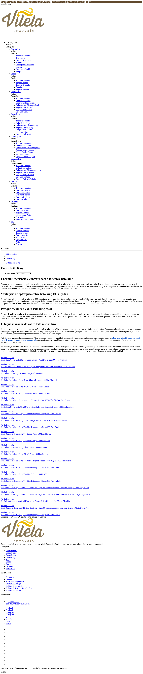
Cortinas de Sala (22, 235)
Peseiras (19, 67)
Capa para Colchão (23, 69)
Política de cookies (13, 590)
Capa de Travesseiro (24, 60)
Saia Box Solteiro (23, 177)
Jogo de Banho (22, 83)
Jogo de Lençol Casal (24, 107)
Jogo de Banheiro (23, 89)
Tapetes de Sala (22, 233)
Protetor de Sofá (22, 231)
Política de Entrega (13, 584)
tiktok (8, 621)
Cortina (14, 181)
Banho (13, 74)
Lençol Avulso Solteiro (25, 175)
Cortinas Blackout (23, 195)
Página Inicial (11, 254)
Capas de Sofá (21, 240)
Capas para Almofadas (25, 65)
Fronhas (19, 62)
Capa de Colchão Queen (25, 157)
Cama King (15, 114)
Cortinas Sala (21, 199)
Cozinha (14, 201)
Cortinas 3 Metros (23, 192)
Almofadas (20, 237)
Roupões (19, 87)
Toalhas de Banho (23, 85)
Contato (9, 579)
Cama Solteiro (16, 159)
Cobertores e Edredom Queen (28, 148)
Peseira (19, 244)
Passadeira (20, 217)
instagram (10, 612)
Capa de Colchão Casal (25, 103)
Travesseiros (21, 58)
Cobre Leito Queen (23, 145)
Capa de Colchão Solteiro (26, 179)
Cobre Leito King (23, 123)
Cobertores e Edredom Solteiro (28, 170)
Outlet (6, 248)
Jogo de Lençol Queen (25, 150)
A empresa (10, 577)
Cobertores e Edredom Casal (27, 105)
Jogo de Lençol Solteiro (25, 172)
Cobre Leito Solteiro (24, 168)
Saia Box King (22, 132)
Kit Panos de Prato (23, 215)
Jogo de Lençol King (24, 127)
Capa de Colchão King (25, 134)
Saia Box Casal (22, 112)
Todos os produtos (23, 56)
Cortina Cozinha (22, 210)
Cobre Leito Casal (23, 101)
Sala (12, 222)
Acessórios (15, 49)
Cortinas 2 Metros (23, 190)
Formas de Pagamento (15, 581)
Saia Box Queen (22, 154)
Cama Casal (16, 92)
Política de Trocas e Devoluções (19, 588)
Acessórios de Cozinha (25, 219)
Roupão (19, 71)
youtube (9, 617)
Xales (18, 242)
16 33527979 (12, 601)
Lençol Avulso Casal (24, 110)
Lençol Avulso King (24, 130)
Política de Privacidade (15, 586)
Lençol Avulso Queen (24, 152)
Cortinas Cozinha (23, 197)
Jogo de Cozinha (22, 213)
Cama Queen (16, 136)
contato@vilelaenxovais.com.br (18, 604)
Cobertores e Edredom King (27, 125)
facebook (9, 608)
